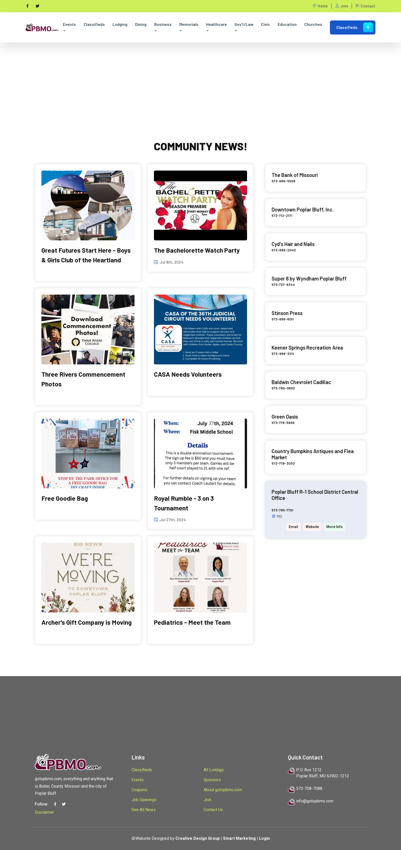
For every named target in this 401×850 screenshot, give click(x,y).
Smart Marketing (239, 838)
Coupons (139, 789)
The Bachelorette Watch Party (197, 250)
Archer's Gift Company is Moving (86, 622)
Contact (365, 6)
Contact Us (213, 809)
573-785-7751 (282, 510)
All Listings (214, 769)
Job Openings (144, 799)
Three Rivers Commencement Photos (83, 379)
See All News (143, 809)
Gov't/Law (244, 27)
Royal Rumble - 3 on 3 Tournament (184, 503)
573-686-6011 (283, 319)
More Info (334, 527)
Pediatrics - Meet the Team (192, 622)
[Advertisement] (200, 78)
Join (341, 6)
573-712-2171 (282, 215)
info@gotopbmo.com (314, 801)
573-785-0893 (283, 388)
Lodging (120, 24)
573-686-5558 (283, 181)
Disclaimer (44, 812)
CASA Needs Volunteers (188, 374)
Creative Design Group (197, 838)
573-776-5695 (283, 422)
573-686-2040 (284, 250)
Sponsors (212, 779)
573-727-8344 (283, 284)
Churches (313, 24)
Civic (265, 24)
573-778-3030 (283, 463)
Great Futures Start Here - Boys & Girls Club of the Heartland (86, 255)
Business (163, 27)
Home (320, 6)
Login (264, 838)
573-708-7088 (309, 788)
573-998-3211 (283, 353)
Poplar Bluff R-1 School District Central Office (315, 495)
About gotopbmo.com (223, 789)
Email (293, 527)
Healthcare (216, 27)
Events (69, 27)
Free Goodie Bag (64, 498)
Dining (141, 24)
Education (287, 24)
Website (312, 527)
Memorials (188, 27)
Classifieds (94, 24)
